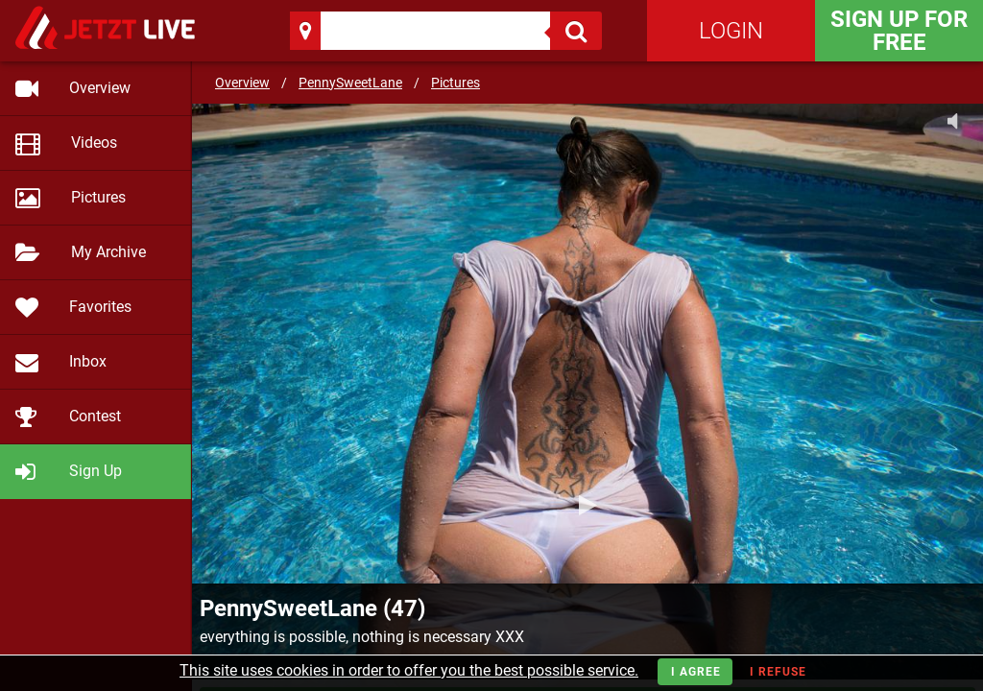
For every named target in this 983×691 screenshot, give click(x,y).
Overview (242, 82)
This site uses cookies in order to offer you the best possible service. (409, 670)
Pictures (455, 82)
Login (731, 30)
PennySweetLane (350, 82)
